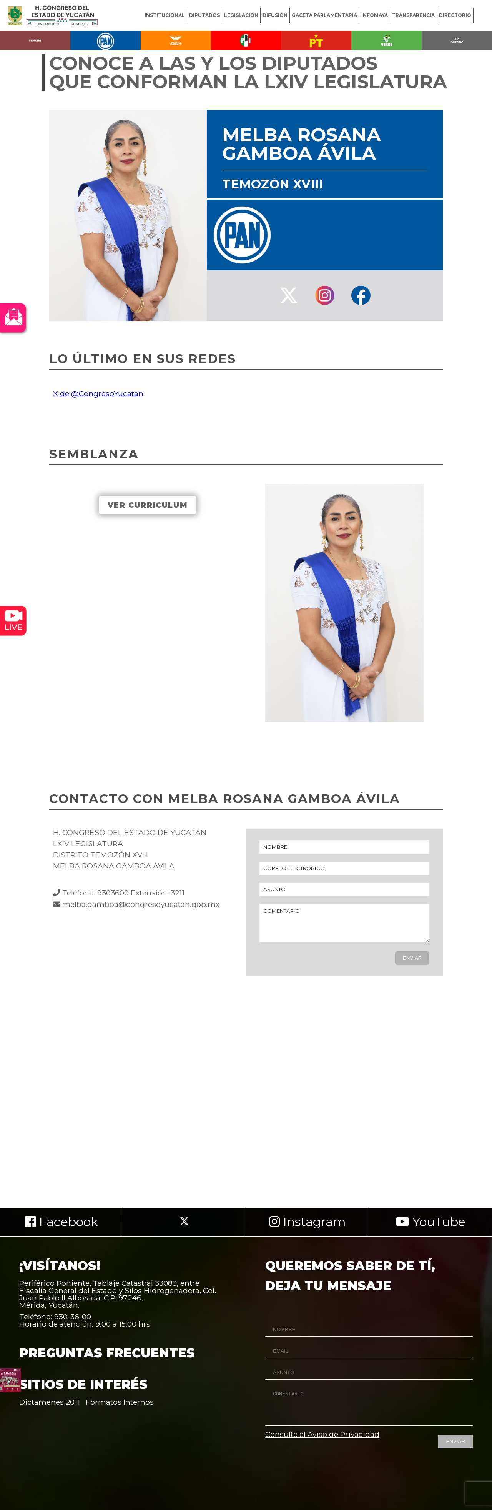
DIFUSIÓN (275, 15)
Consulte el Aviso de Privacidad (322, 1434)
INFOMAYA (374, 15)
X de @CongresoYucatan (98, 393)
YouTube (430, 1221)
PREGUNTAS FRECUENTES (107, 1352)
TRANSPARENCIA (413, 15)
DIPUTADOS (204, 15)
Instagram (307, 1221)
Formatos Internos (120, 1402)
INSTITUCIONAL (165, 15)
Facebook (61, 1221)
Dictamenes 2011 (49, 1402)
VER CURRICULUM (148, 505)
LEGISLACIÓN (241, 15)
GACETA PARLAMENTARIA (324, 15)
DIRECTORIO (455, 15)
